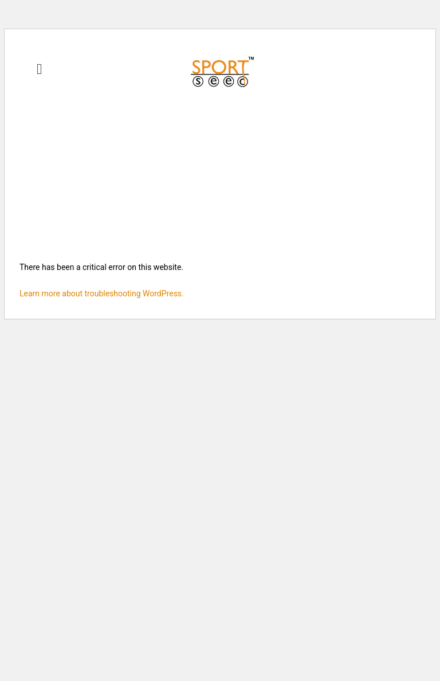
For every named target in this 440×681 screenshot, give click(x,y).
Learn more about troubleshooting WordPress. (101, 293)
